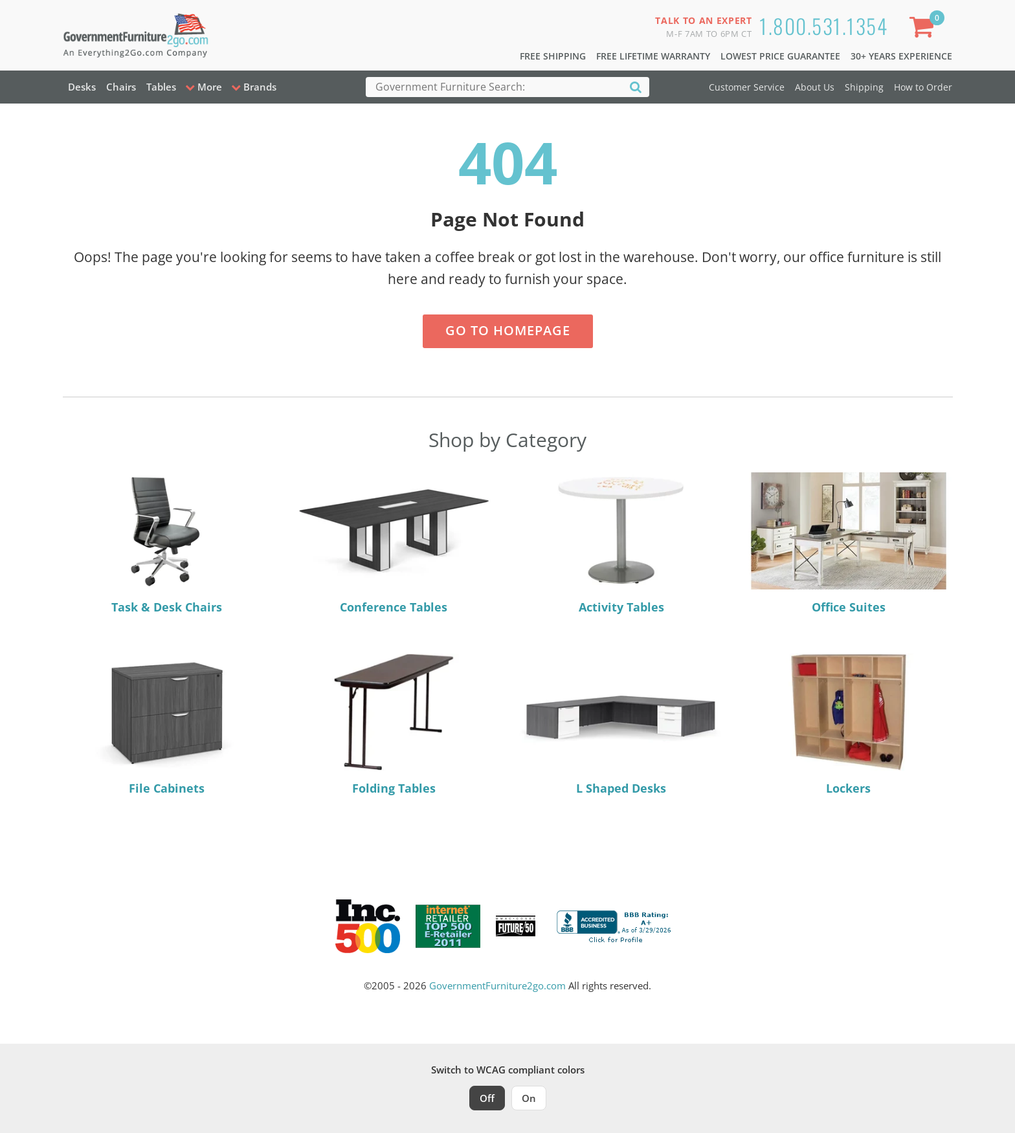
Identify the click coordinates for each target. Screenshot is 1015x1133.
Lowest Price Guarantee (780, 56)
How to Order (923, 87)
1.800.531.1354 (823, 25)
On (529, 1098)
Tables (161, 86)
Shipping (864, 87)
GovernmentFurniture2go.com (497, 985)
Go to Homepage (507, 330)
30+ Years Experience (901, 56)
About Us (814, 87)
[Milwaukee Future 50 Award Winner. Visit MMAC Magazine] (515, 926)
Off (487, 1098)
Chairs (121, 86)
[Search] (636, 86)
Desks (82, 86)
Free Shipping (553, 56)
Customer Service (747, 87)
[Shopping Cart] (923, 29)
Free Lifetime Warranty (653, 56)
